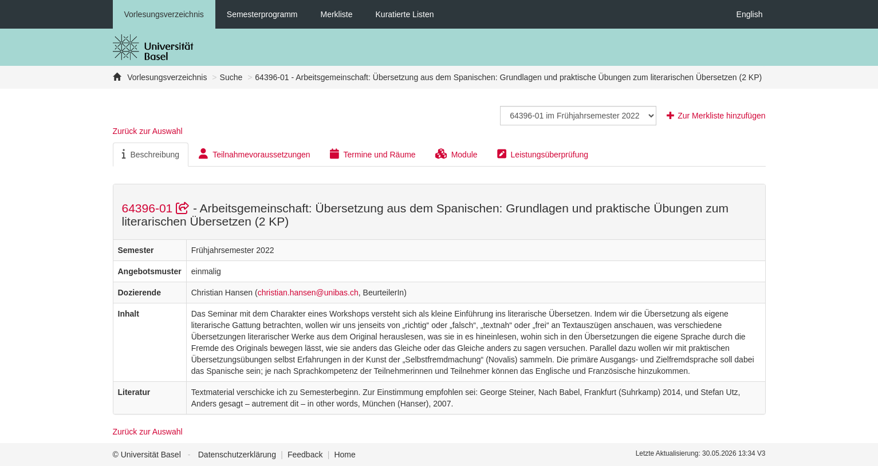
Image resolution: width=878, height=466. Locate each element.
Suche (231, 77)
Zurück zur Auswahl (148, 131)
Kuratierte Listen (405, 14)
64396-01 (157, 208)
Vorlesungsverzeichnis (164, 14)
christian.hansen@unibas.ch (308, 292)
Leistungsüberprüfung (542, 154)
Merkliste (337, 14)
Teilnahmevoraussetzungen (254, 154)
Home (344, 454)
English (750, 14)
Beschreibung (151, 154)
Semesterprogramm (262, 14)
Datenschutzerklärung (237, 454)
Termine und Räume (373, 154)
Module (456, 154)
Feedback (305, 454)
